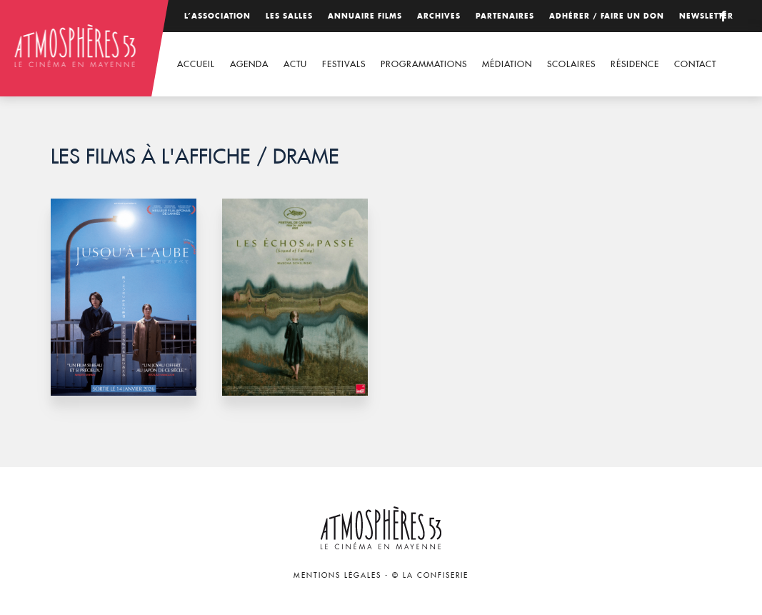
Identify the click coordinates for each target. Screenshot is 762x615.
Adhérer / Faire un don (606, 16)
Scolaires (571, 64)
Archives (439, 16)
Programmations (424, 64)
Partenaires (505, 16)
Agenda (249, 64)
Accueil (196, 64)
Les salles (289, 16)
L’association (217, 16)
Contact (695, 64)
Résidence (635, 64)
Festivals (344, 64)
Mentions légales (337, 575)
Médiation (507, 64)
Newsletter (706, 16)
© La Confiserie (430, 575)
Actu (295, 64)
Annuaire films (365, 16)
